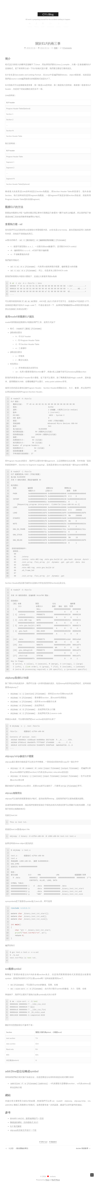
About (36, 26)
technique (50, 26)
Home (30, 26)
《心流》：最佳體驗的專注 (17, 1148)
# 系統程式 (53, 1142)
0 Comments (67, 46)
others (58, 26)
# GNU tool (43, 1142)
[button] (92, 1175)
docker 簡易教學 (83, 1148)
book (43, 26)
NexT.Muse (56, 1180)
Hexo (47, 1180)
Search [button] (66, 26)
